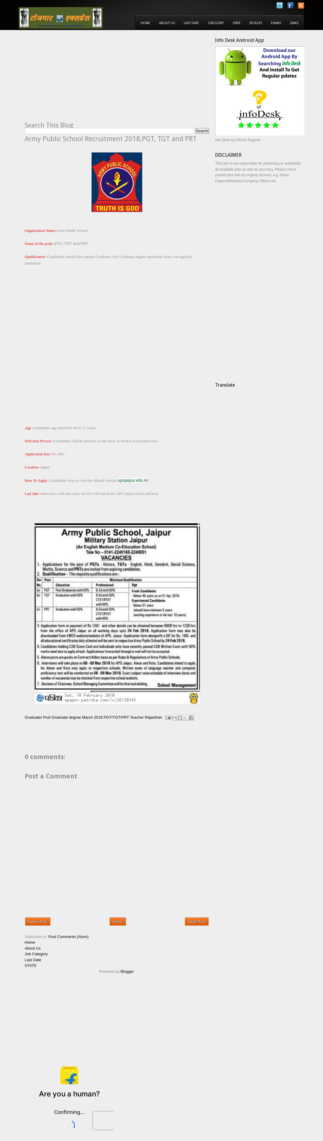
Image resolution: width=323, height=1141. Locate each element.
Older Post (196, 922)
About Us (167, 23)
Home (145, 23)
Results (256, 23)
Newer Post (38, 922)
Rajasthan (153, 717)
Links (294, 23)
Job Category (36, 954)
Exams (276, 23)
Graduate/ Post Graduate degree (53, 717)
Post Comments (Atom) (68, 936)
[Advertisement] (75, 79)
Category (216, 23)
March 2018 (92, 717)
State (237, 23)
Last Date (191, 23)
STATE (31, 965)
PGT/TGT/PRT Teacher (124, 717)
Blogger (127, 971)
